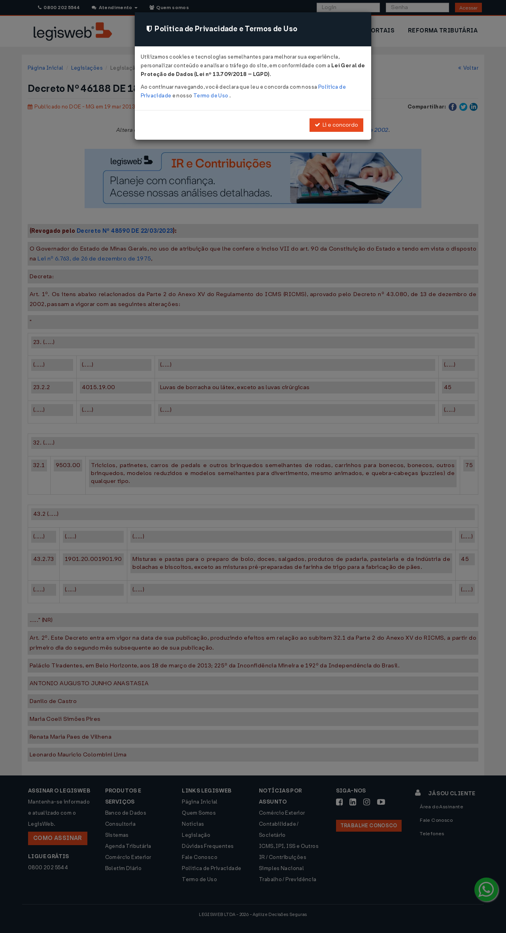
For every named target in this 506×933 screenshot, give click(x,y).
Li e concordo (336, 125)
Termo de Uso (211, 95)
